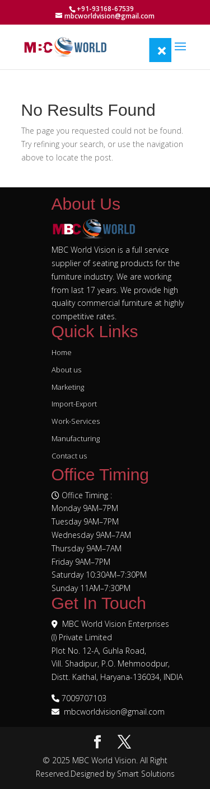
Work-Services (76, 421)
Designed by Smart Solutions (123, 773)
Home (62, 352)
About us (66, 370)
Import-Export (74, 404)
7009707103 (84, 698)
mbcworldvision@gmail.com (114, 711)
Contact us (69, 456)
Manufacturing (76, 438)
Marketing (68, 387)
